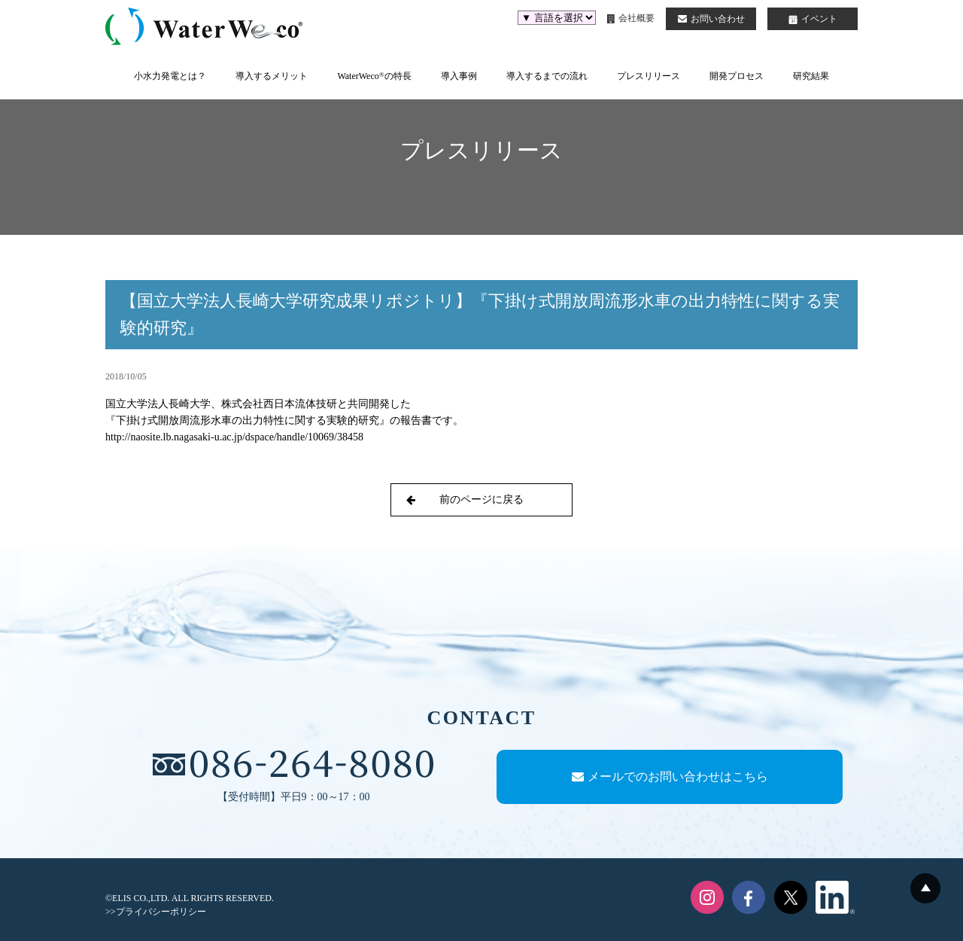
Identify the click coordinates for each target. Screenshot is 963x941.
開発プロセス (736, 76)
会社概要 (631, 18)
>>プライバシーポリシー (155, 911)
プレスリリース (648, 76)
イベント (812, 19)
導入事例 (459, 76)
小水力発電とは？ (170, 76)
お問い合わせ (711, 19)
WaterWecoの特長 (374, 76)
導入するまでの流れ (547, 76)
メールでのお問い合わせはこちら (670, 776)
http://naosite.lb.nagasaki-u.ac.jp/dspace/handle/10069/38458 (234, 437)
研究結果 (811, 76)
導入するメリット (271, 76)
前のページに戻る (465, 499)
